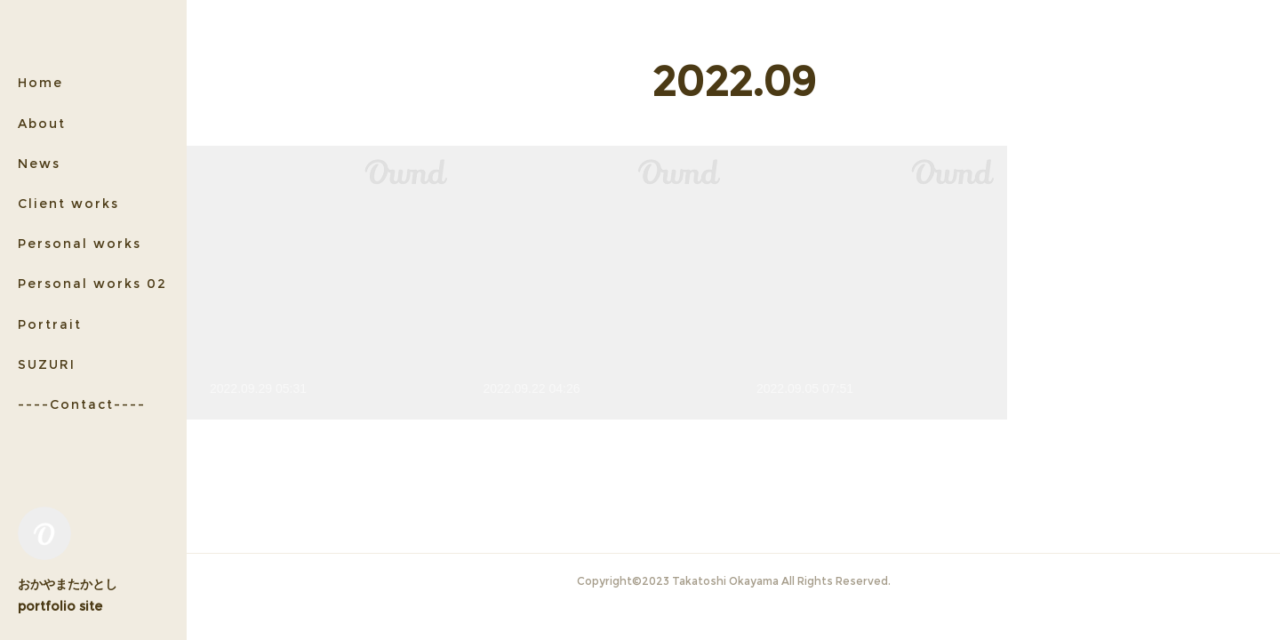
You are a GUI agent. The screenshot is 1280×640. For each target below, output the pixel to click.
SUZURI (47, 364)
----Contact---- (82, 404)
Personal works (79, 244)
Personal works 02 (92, 284)
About (42, 124)
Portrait (50, 324)
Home (40, 83)
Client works (68, 204)
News (39, 164)
